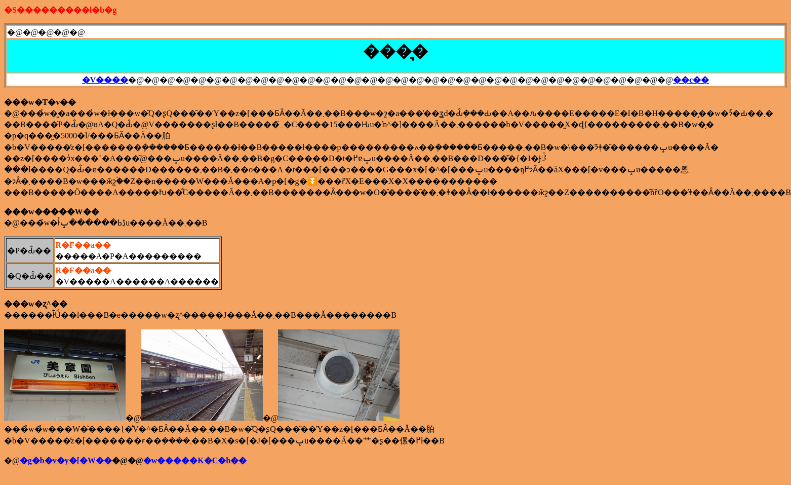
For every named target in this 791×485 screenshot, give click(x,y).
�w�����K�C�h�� (195, 460)
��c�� (691, 80)
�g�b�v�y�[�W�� (66, 460)
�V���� (105, 80)
